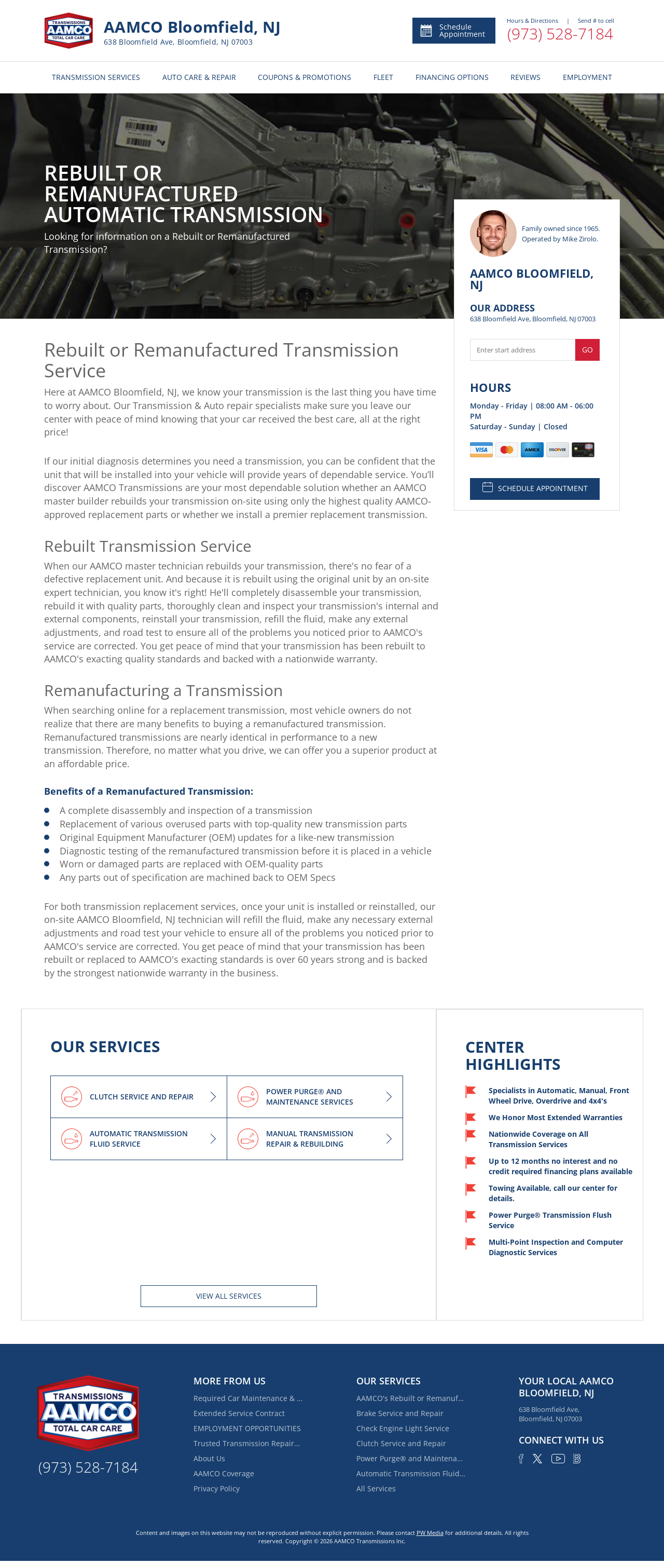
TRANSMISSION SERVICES (96, 77)
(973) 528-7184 (560, 33)
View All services (228, 1296)
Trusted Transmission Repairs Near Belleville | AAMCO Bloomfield (247, 1443)
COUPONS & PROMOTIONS (304, 77)
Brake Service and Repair (400, 1413)
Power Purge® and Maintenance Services (410, 1458)
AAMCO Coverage (223, 1473)
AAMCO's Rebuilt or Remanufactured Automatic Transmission (410, 1398)
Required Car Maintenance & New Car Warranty (247, 1398)
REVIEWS (525, 77)
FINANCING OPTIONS (452, 77)
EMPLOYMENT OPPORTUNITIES (247, 1428)
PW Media (430, 1532)
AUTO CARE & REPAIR (199, 77)
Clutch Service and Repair (401, 1443)
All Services (376, 1488)
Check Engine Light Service (402, 1428)
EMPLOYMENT (587, 77)
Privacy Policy (216, 1488)
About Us (209, 1458)
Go (587, 350)
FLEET (383, 77)
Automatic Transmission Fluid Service (410, 1473)
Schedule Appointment (452, 30)
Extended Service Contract (239, 1413)
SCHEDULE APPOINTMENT (535, 487)
